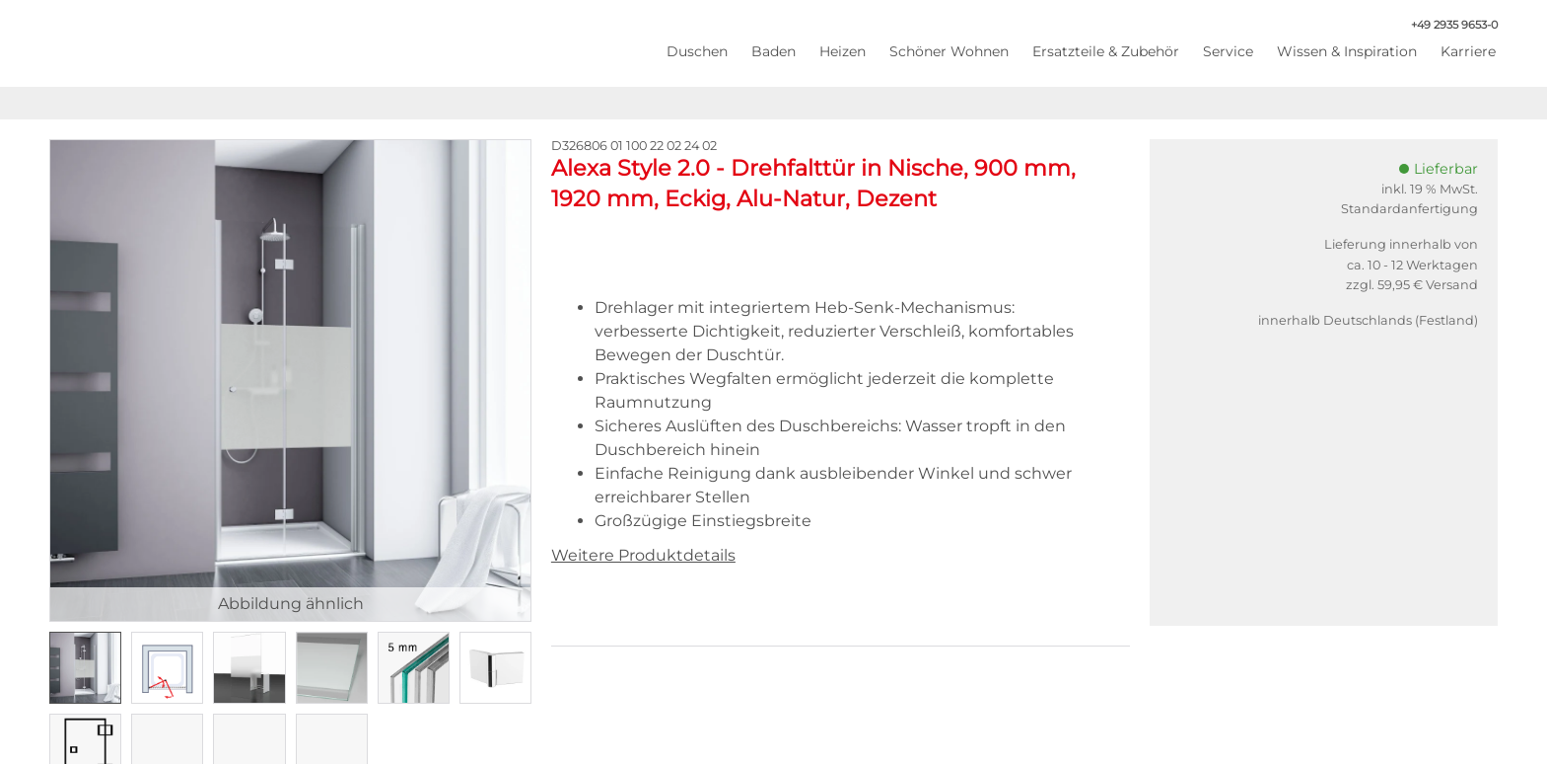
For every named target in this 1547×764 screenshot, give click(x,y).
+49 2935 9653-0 (1444, 25)
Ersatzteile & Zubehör (1105, 51)
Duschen (697, 51)
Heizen (842, 51)
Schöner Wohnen (949, 51)
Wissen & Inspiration (1347, 51)
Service (1228, 51)
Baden (773, 51)
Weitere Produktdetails (643, 555)
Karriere (1468, 51)
